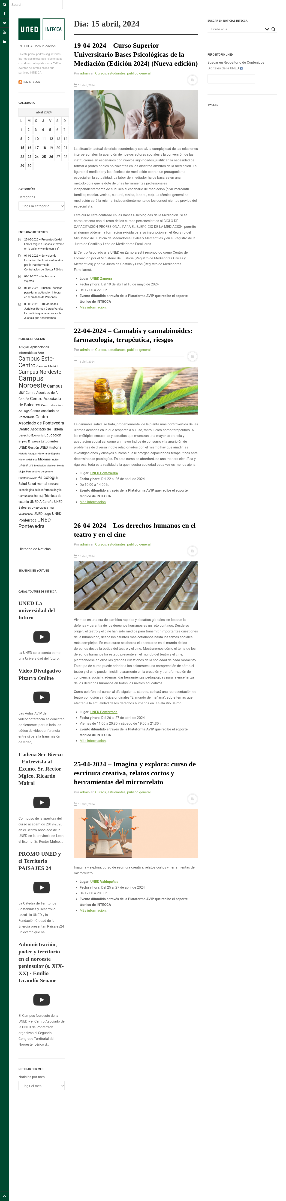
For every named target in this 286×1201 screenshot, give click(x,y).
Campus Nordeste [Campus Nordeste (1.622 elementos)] (39, 372)
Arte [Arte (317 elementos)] (41, 353)
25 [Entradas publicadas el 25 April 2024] (44, 157)
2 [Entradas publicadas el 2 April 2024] (28, 130)
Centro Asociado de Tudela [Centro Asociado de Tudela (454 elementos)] (40, 429)
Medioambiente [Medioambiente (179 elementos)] (55, 465)
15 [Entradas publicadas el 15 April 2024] (22, 148)
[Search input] (237, 29)
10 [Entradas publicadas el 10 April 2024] (37, 139)
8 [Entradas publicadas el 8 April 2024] (21, 139)
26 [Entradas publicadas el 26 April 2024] (51, 157)
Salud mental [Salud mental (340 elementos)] (37, 484)
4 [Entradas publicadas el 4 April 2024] (43, 130)
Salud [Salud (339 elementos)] (22, 484)
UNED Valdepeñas (104, 882)
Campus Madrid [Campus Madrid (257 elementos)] (47, 366)
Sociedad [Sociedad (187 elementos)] (53, 484)
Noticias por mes (31, 1077)
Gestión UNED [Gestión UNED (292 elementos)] (38, 447)
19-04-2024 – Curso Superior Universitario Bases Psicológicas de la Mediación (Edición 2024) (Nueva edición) (136, 54)
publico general (139, 73)
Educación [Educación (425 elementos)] (52, 435)
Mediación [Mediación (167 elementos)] (39, 465)
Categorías (26, 197)
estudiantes (117, 73)
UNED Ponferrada (103, 712)
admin (85, 73)
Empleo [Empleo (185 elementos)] (22, 441)
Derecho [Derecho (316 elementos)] (24, 435)
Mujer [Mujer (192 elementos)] (21, 471)
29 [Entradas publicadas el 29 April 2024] (22, 166)
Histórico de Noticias (34, 549)
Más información (93, 307)
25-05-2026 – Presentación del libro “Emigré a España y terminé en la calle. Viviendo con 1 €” (44, 244)
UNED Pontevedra (104, 473)
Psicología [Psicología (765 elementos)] (47, 477)
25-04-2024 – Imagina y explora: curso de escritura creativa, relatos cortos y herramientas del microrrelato (135, 773)
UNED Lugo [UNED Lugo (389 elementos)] (42, 514)
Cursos (100, 73)
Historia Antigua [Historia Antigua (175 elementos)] (27, 453)
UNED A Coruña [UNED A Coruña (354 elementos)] (41, 502)
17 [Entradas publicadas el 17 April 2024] (37, 148)
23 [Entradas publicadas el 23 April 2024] (29, 157)
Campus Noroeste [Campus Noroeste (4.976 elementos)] (32, 381)
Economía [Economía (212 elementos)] (37, 435)
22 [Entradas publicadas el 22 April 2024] (22, 157)
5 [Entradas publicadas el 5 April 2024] (50, 130)
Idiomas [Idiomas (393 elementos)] (44, 459)
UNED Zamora (101, 278)
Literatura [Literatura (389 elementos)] (25, 465)
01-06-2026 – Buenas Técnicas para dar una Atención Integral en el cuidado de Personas (43, 292)
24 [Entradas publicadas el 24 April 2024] (37, 157)
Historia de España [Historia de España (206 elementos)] (48, 453)
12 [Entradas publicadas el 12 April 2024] (51, 139)
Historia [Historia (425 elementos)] (55, 447)
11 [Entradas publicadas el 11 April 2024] (44, 139)
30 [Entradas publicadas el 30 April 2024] (29, 166)
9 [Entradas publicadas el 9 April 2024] (28, 139)
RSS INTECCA (31, 81)
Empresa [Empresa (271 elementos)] (34, 441)
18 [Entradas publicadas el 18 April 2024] (44, 148)
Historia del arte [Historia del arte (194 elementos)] (27, 459)
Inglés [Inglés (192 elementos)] (55, 459)
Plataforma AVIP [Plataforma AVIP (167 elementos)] (27, 478)
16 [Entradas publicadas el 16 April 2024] (29, 148)
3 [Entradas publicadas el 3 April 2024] (36, 130)
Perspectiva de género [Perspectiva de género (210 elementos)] (39, 471)
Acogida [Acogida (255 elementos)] (23, 347)
